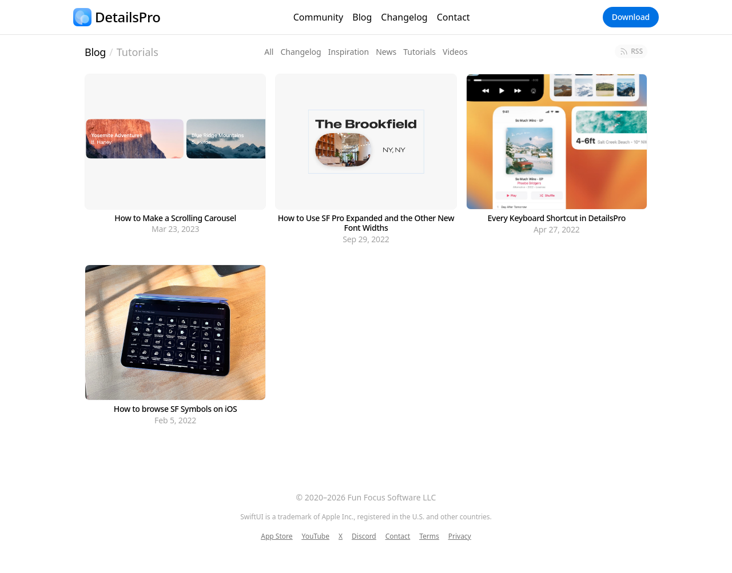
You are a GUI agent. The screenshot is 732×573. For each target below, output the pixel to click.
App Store (276, 536)
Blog (362, 17)
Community (318, 17)
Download (631, 16)
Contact (453, 17)
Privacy (459, 536)
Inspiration (348, 51)
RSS (631, 51)
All (268, 51)
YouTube (315, 536)
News (386, 51)
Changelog (404, 17)
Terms (429, 536)
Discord (364, 536)
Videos (455, 51)
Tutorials (137, 52)
